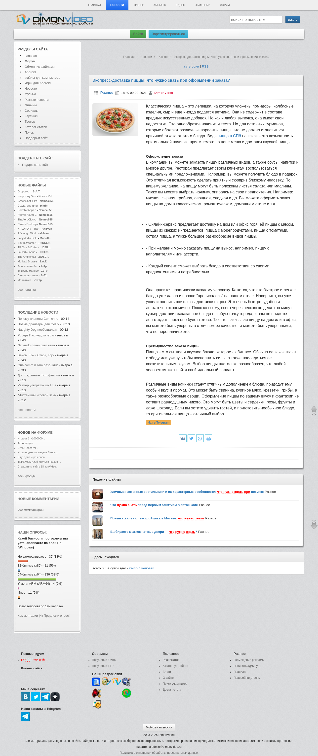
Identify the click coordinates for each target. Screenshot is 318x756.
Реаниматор (171, 660)
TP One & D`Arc (28, 247)
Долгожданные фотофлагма (39, 375)
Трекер (138, 4)
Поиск (29, 132)
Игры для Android (38, 83)
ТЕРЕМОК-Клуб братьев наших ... (39, 461)
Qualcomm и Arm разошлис (38, 365)
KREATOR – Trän (28, 228)
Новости (117, 4)
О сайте (168, 678)
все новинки (27, 289)
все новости (27, 410)
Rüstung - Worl (27, 233)
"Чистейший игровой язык (37, 395)
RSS (205, 66)
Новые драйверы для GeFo (38, 324)
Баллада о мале (28, 275)
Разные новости (37, 100)
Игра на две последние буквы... (38, 452)
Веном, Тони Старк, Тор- (36, 355)
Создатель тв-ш (28, 205)
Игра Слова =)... (28, 447)
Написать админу (246, 666)
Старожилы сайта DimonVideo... (38, 466)
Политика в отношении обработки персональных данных (158, 753)
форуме (45, 432)
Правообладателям (247, 678)
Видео (180, 4)
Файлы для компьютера (42, 77)
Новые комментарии (38, 499)
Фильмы (31, 105)
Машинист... (25, 280)
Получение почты (104, 660)
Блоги (167, 672)
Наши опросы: (32, 532)
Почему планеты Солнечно (38, 319)
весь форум (26, 476)
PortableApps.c (27, 210)
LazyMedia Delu (27, 238)
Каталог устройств (175, 666)
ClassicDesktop (27, 224)
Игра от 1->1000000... (31, 438)
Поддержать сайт (35, 158)
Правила (240, 672)
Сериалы (31, 110)
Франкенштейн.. (28, 266)
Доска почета (172, 689)
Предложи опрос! (57, 615)
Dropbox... (24, 191)
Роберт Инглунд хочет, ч (36, 335)
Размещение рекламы (249, 660)
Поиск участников (175, 683)
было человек (141, 568)
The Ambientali (27, 256)
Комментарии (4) (30, 615)
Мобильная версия (159, 727)
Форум (225, 4)
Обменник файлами (40, 67)
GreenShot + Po (28, 200)
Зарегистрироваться (168, 34)
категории (191, 66)
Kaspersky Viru (27, 196)
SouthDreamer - (27, 242)
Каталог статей (36, 127)
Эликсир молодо (28, 270)
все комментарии (30, 509)
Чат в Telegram (159, 423)
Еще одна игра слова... (32, 457)
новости (49, 312)
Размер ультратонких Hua (37, 385)
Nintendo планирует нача (36, 345)
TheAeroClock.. (27, 219)
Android (160, 4)
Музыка (30, 94)
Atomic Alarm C (27, 214)
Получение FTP (103, 666)
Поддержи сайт (36, 138)
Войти (138, 34)
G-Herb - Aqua (27, 252)
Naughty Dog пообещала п (37, 329)
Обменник (202, 4)
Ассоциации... (26, 443)
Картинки (31, 116)
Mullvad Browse (27, 261)
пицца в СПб (229, 136)
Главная (94, 4)
